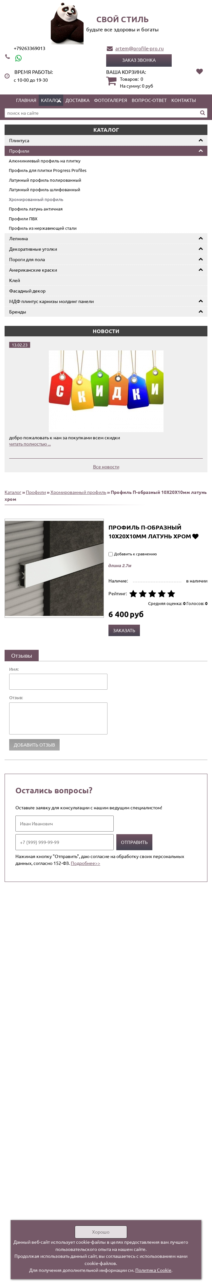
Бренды (17, 311)
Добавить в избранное (195, 535)
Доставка (77, 100)
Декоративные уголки (33, 249)
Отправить (134, 842)
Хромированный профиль (36, 199)
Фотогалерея (110, 100)
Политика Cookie (153, 1270)
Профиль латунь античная (36, 208)
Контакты (183, 100)
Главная (26, 100)
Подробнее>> (85, 863)
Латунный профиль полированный (45, 180)
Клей (14, 280)
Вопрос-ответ (149, 100)
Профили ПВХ (23, 218)
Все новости (106, 466)
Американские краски (33, 270)
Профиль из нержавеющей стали (43, 228)
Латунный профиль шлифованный (44, 189)
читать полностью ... (30, 444)
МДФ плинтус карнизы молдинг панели (51, 301)
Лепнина (18, 238)
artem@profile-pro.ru (139, 48)
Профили (19, 151)
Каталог (51, 100)
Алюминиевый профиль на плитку (44, 160)
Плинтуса (19, 140)
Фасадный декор (27, 291)
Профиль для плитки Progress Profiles (48, 170)
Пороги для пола (27, 259)
